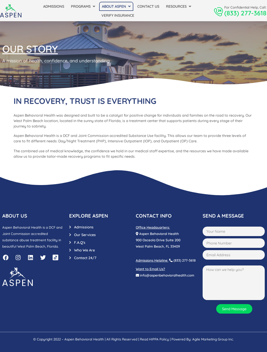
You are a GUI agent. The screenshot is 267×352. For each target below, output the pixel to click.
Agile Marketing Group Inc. (213, 339)
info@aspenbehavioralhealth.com (165, 275)
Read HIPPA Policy (154, 339)
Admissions (53, 6)
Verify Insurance (117, 15)
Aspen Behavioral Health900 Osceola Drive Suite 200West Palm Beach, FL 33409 (158, 240)
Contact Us (148, 6)
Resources (178, 6)
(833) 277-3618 (245, 13)
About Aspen (116, 6)
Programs (83, 6)
